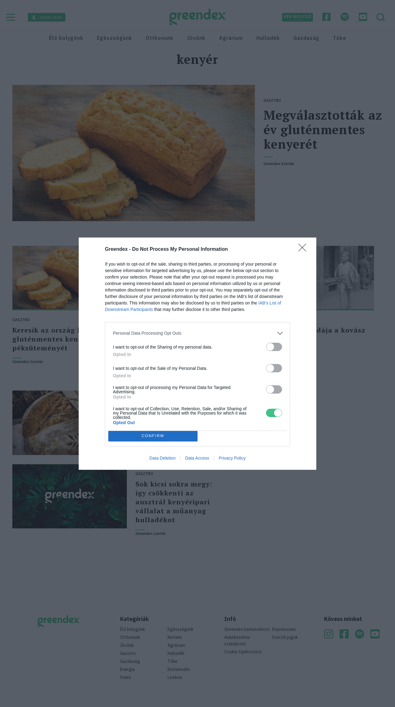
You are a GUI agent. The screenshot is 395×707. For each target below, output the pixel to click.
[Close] (304, 249)
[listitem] (197, 333)
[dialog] (197, 354)
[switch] (274, 347)
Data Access (197, 458)
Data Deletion (162, 458)
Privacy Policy (232, 458)
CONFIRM (152, 436)
